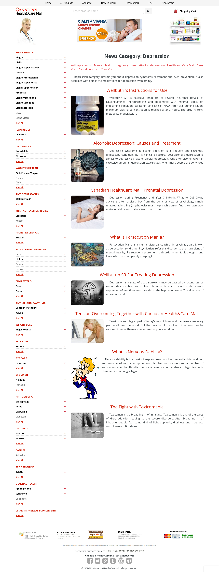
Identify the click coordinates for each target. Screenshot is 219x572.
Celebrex (21, 134)
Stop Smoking (25, 467)
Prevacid (20, 384)
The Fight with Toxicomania (137, 407)
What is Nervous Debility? (137, 352)
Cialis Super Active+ (27, 87)
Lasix (19, 254)
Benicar (20, 264)
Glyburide (21, 411)
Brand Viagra (22, 117)
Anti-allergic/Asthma (30, 303)
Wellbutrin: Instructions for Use (137, 90)
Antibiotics (23, 146)
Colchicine (21, 498)
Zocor (19, 291)
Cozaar (19, 269)
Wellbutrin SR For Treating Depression (137, 275)
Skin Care (22, 341)
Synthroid (21, 493)
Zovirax (20, 433)
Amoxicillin (22, 151)
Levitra (20, 72)
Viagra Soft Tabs (25, 102)
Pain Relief (23, 129)
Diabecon (21, 416)
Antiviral (22, 428)
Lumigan (21, 363)
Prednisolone (23, 488)
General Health (26, 483)
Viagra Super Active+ (27, 67)
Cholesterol (24, 281)
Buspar (20, 237)
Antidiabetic (24, 396)
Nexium (20, 379)
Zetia (18, 286)
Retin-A (20, 346)
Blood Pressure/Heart (31, 249)
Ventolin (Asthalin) (26, 307)
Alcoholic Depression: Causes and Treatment (137, 143)
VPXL (18, 112)
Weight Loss (24, 324)
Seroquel (21, 215)
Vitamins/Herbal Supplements (36, 510)
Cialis (19, 62)
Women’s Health (27, 168)
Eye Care (21, 358)
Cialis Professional (26, 97)
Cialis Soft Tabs (24, 107)
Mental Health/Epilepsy (32, 210)
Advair (19, 312)
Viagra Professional (27, 77)
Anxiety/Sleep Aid (27, 232)
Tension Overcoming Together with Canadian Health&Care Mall (137, 313)
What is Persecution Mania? (137, 237)
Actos (19, 406)
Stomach (22, 374)
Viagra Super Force (26, 82)
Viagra (19, 57)
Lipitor (19, 259)
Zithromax (22, 156)
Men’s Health (25, 52)
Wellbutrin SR (23, 199)
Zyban (19, 471)
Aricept (19, 220)
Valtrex (20, 438)
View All (20, 123)
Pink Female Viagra (27, 173)
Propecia (21, 92)
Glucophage (22, 401)
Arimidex (20, 455)
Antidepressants (27, 194)
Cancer (21, 450)
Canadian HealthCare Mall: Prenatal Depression (137, 190)
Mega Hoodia (23, 329)
